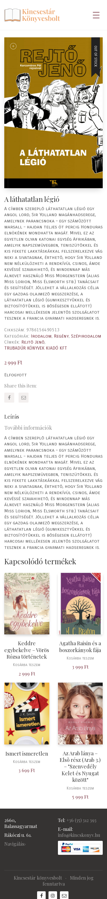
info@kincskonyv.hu (79, 835)
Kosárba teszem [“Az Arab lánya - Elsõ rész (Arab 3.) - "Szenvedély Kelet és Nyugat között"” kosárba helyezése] (80, 788)
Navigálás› (15, 844)
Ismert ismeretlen (26, 753)
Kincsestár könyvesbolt (38, 878)
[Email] (24, 398)
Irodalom (41, 336)
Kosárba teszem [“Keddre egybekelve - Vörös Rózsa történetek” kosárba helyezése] (26, 665)
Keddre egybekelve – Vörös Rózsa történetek (26, 650)
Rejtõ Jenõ (33, 342)
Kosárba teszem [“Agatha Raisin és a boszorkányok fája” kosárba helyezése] (80, 658)
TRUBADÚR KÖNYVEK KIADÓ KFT (35, 348)
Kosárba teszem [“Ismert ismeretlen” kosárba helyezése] (26, 762)
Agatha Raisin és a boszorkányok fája (80, 646)
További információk (28, 427)
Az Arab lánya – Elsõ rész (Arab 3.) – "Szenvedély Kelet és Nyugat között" (80, 767)
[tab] (53, 416)
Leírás (11, 416)
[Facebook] (9, 398)
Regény (61, 336)
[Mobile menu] (96, 15)
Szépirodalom (86, 336)
